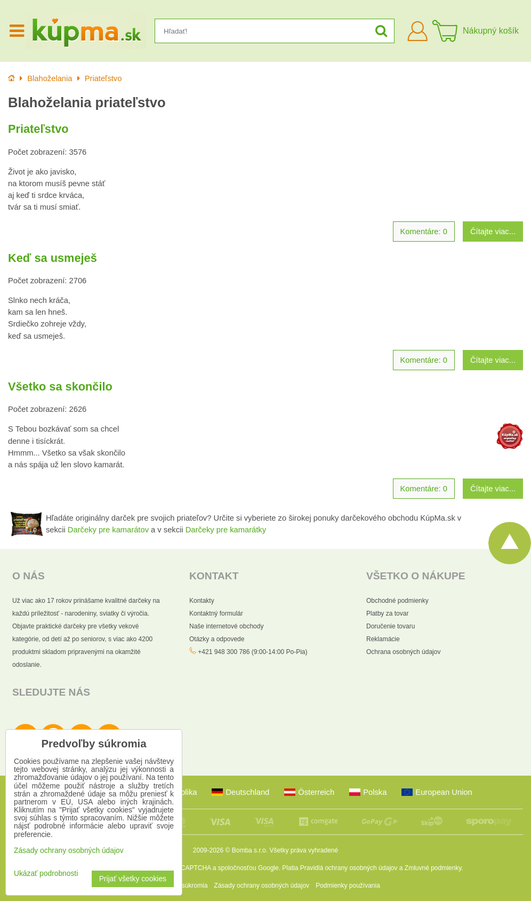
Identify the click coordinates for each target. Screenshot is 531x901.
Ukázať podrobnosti (46, 874)
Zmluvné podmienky (433, 868)
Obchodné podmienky (397, 600)
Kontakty (201, 600)
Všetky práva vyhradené (303, 850)
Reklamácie (383, 639)
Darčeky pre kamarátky (226, 529)
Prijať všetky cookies (132, 879)
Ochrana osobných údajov (403, 652)
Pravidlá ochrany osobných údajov (349, 868)
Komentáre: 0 (423, 231)
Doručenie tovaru (390, 626)
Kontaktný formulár (216, 613)
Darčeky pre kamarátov (108, 529)
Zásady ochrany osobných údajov (261, 885)
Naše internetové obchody (226, 626)
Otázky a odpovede (216, 639)
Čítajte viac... (493, 231)
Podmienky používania (348, 885)
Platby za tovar (387, 613)
